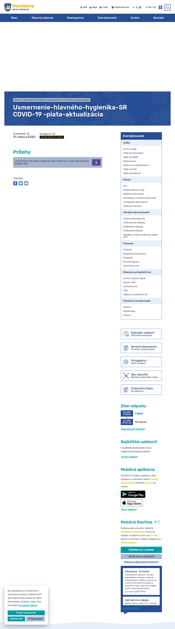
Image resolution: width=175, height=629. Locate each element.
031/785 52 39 (152, 600)
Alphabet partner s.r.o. (84, 621)
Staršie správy (131, 542)
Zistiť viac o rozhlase (141, 491)
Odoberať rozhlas (141, 484)
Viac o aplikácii (129, 444)
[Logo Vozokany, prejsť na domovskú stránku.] (19, 7)
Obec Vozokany (124, 621)
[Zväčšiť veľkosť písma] (140, 7)
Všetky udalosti (129, 391)
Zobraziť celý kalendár (133, 363)
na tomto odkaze (28, 605)
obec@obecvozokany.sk (157, 603)
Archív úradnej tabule (52, 72)
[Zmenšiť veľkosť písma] (133, 7)
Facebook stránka (154, 606)
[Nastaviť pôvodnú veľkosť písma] (136, 7)
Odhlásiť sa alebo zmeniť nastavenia (141, 496)
